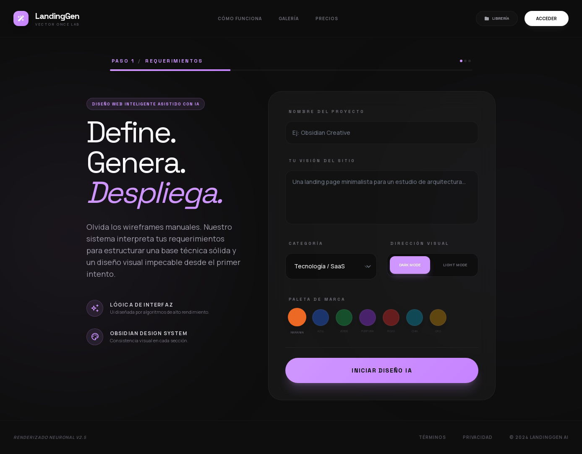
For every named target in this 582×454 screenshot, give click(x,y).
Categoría (306, 243)
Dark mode (410, 265)
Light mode (455, 265)
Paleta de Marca (317, 299)
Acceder (546, 18)
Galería (289, 18)
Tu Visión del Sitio (322, 160)
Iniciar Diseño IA (382, 370)
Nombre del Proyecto (327, 111)
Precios (327, 18)
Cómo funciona (240, 18)
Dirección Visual (419, 243)
